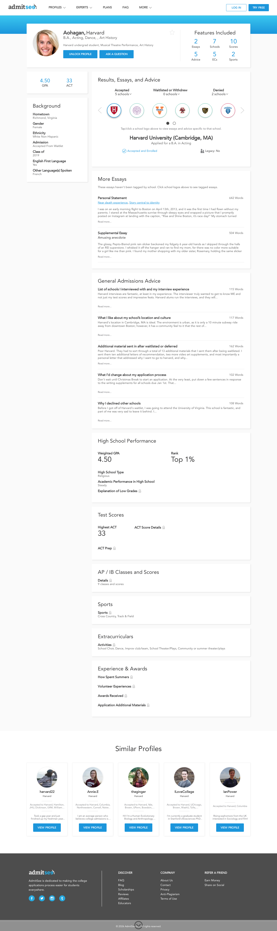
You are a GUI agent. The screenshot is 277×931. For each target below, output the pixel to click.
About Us (166, 880)
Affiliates (123, 898)
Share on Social (214, 885)
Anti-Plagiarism (170, 894)
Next (242, 110)
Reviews (123, 894)
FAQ (125, 7)
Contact (165, 885)
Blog (121, 885)
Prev (100, 110)
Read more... (104, 221)
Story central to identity (144, 202)
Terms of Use (168, 898)
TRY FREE (259, 7)
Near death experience (113, 202)
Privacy (164, 889)
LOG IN (236, 7)
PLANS (107, 7)
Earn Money (212, 880)
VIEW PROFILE (47, 827)
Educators (124, 903)
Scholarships (126, 889)
